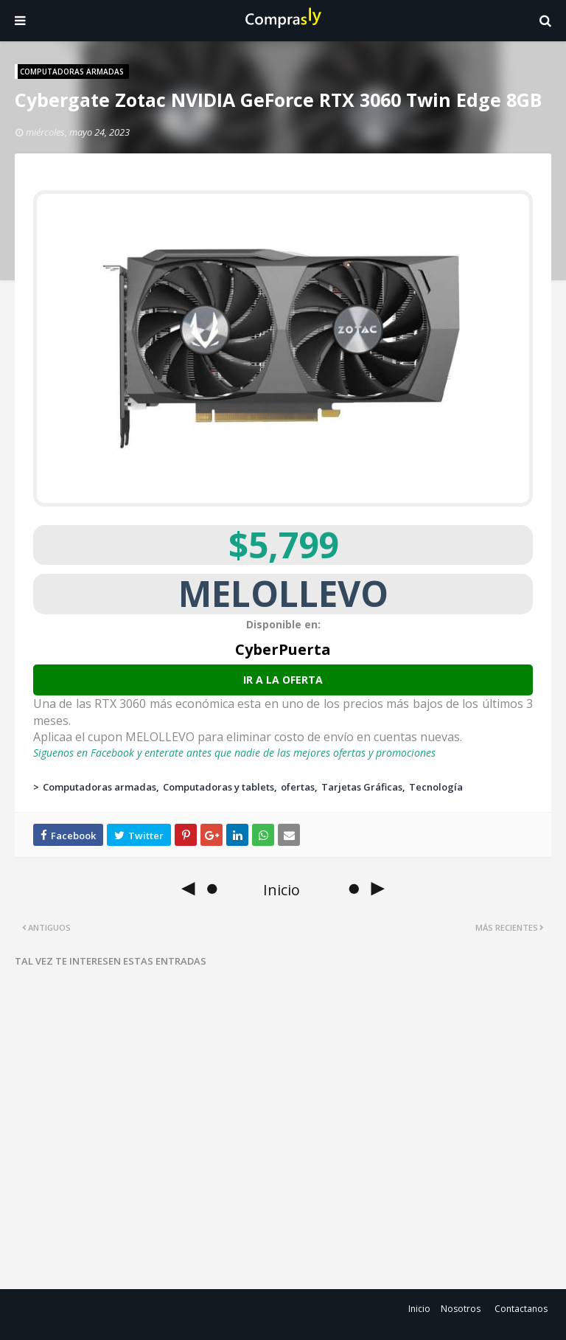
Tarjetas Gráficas (361, 787)
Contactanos (521, 1308)
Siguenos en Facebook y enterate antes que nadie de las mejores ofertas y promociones (234, 753)
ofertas (298, 787)
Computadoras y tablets (218, 787)
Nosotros (461, 1308)
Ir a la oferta (283, 680)
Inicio (419, 1308)
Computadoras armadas (99, 787)
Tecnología (436, 787)
